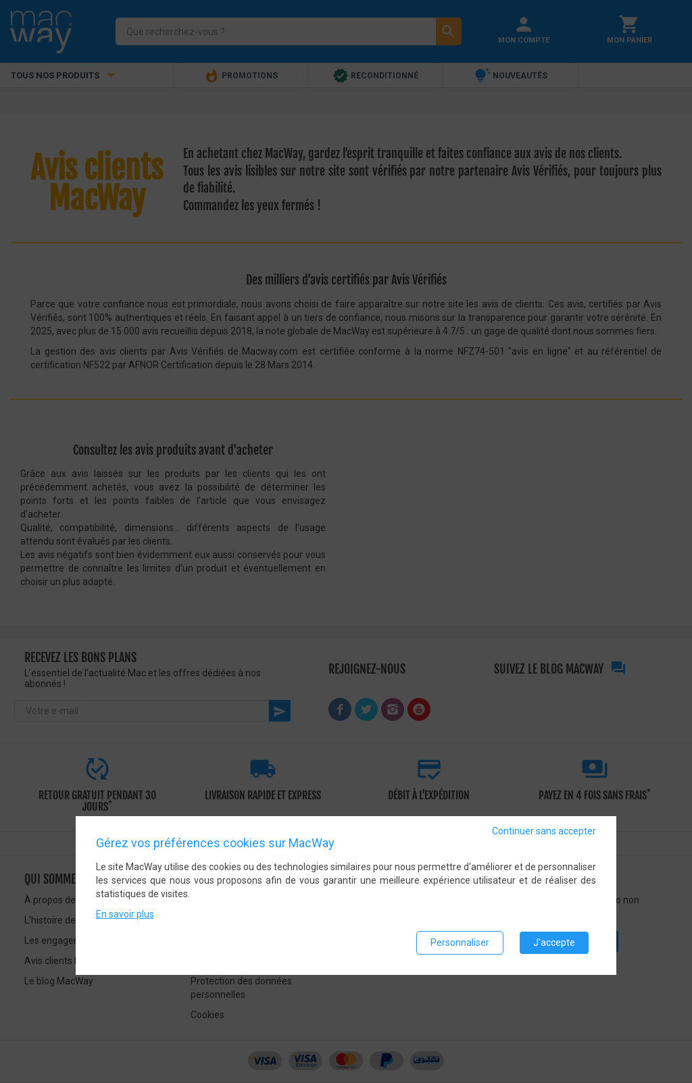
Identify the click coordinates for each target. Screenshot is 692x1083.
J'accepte (554, 942)
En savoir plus (125, 914)
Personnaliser (459, 942)
